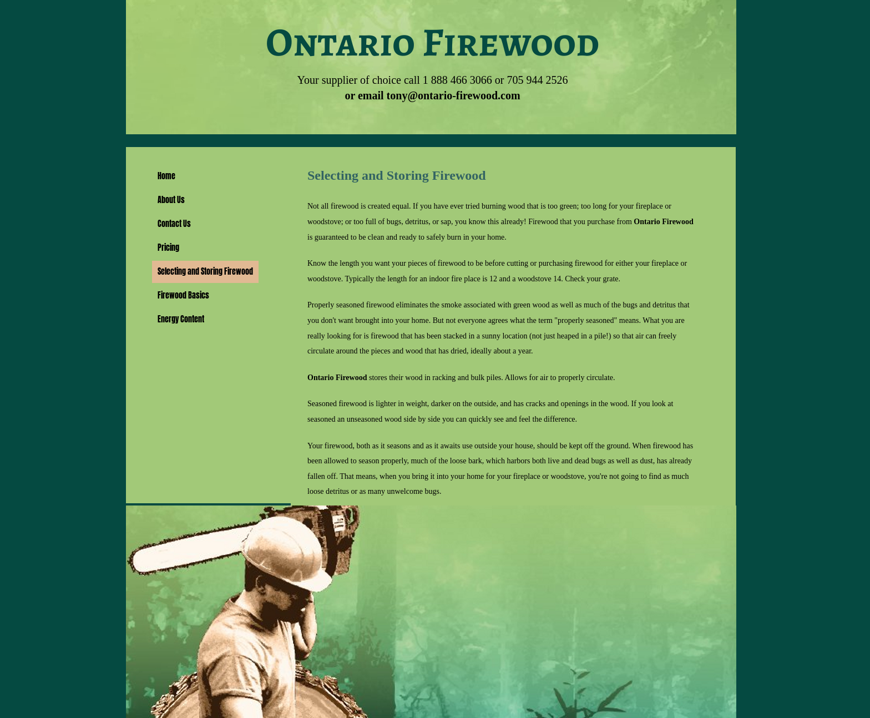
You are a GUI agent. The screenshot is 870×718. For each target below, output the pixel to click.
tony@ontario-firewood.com (453, 95)
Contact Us (174, 224)
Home (166, 176)
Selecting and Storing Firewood (205, 271)
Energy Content (181, 319)
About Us (171, 200)
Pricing (168, 248)
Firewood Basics (183, 295)
